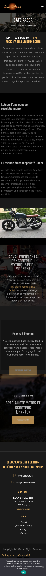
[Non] (43, 567)
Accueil (24, 522)
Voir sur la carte (23, 509)
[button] (23, 420)
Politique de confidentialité (16, 555)
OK (23, 572)
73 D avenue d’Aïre (23, 501)
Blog (24, 529)
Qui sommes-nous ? (24, 525)
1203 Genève (23, 505)
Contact (24, 533)
